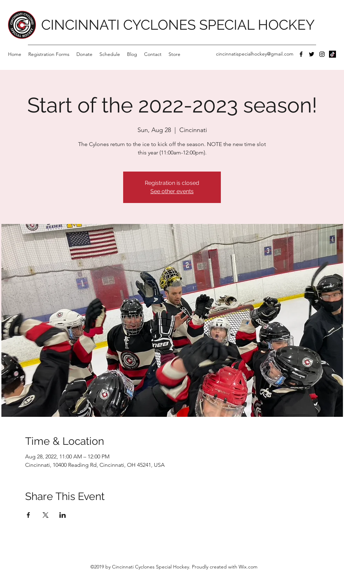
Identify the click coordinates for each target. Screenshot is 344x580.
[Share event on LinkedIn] (62, 515)
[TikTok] (332, 54)
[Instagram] (322, 54)
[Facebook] (301, 54)
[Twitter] (311, 54)
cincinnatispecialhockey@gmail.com (254, 54)
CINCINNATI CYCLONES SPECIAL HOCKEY (178, 24)
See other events (172, 191)
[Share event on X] (45, 515)
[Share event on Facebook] (28, 515)
